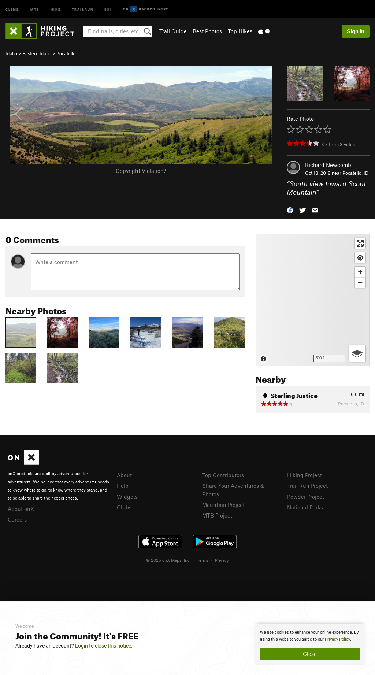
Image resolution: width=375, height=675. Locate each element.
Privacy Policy (337, 639)
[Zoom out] (360, 282)
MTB (35, 9)
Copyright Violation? (141, 170)
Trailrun (82, 9)
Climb (12, 9)
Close (310, 653)
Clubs (124, 507)
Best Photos (207, 31)
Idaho (11, 53)
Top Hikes (240, 31)
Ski (108, 9)
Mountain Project (223, 504)
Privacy (222, 560)
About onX (21, 508)
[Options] (357, 353)
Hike (56, 9)
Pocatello (65, 53)
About (124, 475)
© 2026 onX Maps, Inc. (168, 560)
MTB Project (217, 515)
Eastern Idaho (36, 53)
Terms (203, 560)
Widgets (127, 496)
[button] (290, 209)
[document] (310, 644)
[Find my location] (360, 257)
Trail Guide (173, 31)
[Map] (312, 300)
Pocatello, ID (355, 173)
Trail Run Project (307, 485)
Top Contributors (223, 475)
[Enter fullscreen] (360, 243)
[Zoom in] (360, 272)
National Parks (305, 507)
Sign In (355, 31)
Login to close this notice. (104, 646)
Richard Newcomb (328, 165)
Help (123, 485)
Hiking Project (304, 475)
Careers (17, 519)
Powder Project (305, 496)
